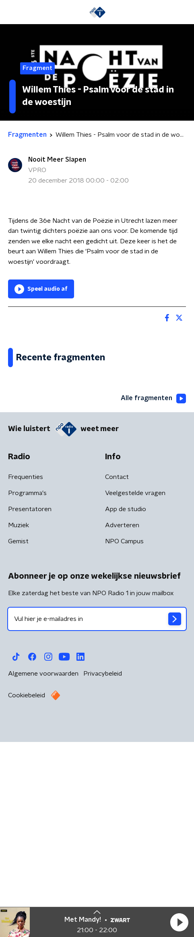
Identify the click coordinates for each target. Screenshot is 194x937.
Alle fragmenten (153, 599)
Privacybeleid (102, 874)
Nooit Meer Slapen (57, 159)
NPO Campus (124, 741)
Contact (117, 677)
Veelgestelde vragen (135, 693)
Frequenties (25, 677)
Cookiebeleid (26, 895)
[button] (179, 922)
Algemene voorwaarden (43, 874)
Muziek (18, 725)
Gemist (18, 741)
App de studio (125, 709)
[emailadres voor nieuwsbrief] (97, 819)
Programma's (27, 693)
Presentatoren (30, 709)
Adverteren (122, 725)
